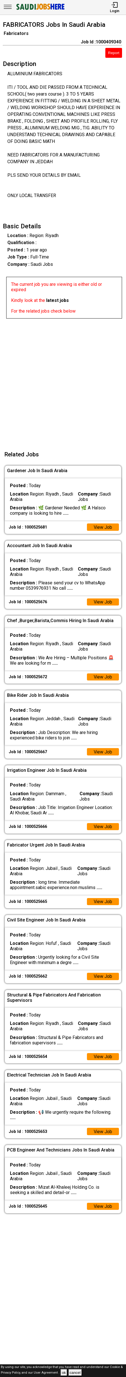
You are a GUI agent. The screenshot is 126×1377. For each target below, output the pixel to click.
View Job (102, 527)
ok (64, 1373)
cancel (75, 1373)
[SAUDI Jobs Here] (39, 9)
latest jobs (57, 300)
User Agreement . (46, 1373)
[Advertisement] (63, 381)
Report (113, 53)
